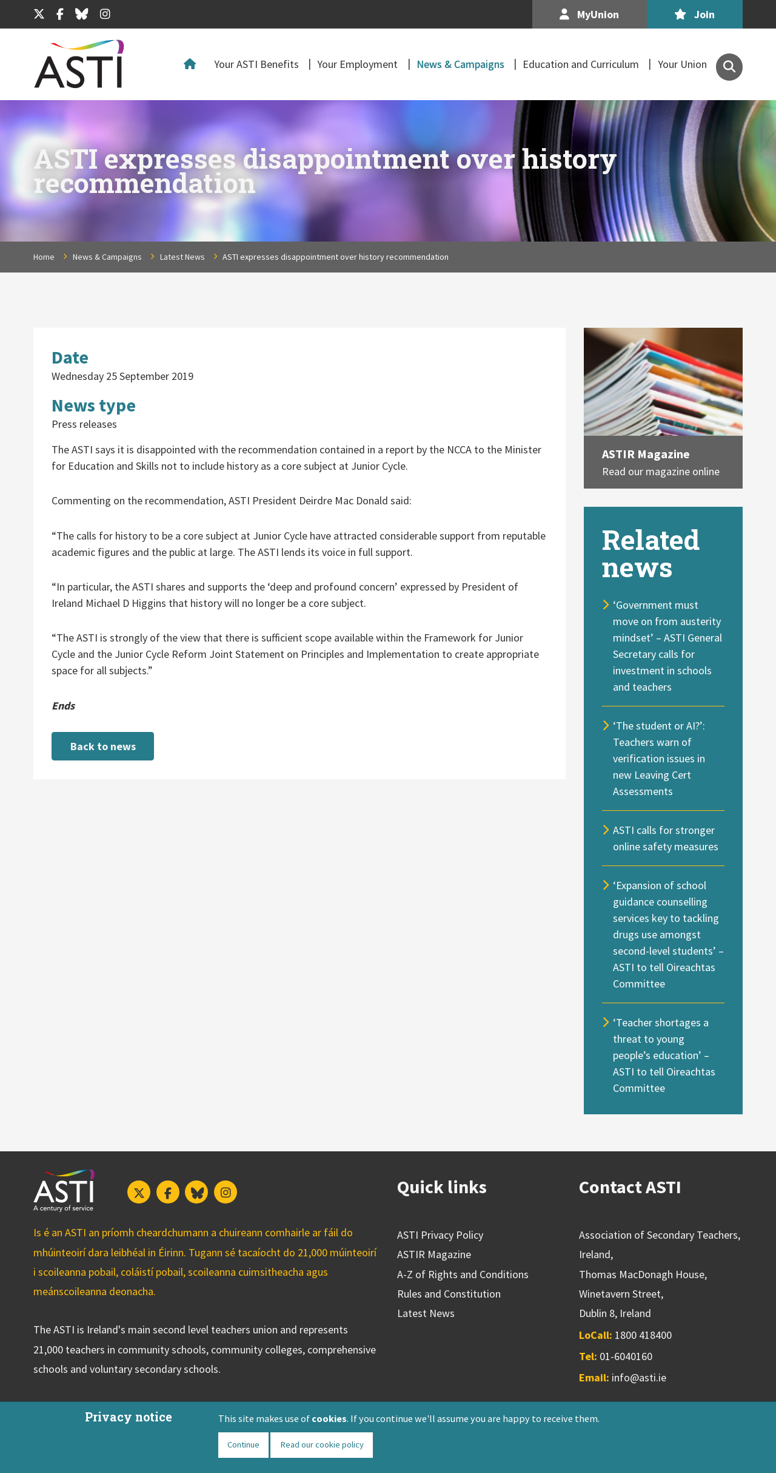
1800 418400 (643, 1335)
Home (193, 64)
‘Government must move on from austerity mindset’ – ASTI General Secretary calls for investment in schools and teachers (667, 646)
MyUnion (589, 14)
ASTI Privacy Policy (440, 1235)
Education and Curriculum (581, 64)
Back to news (103, 746)
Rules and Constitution (449, 1294)
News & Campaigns (460, 64)
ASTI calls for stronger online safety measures (665, 838)
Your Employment (357, 64)
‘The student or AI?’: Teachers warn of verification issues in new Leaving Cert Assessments (659, 758)
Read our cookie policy (322, 1444)
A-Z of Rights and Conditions (463, 1274)
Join (694, 14)
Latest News (182, 256)
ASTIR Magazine (646, 453)
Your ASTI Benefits (256, 64)
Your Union (682, 64)
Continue (243, 1444)
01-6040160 (626, 1356)
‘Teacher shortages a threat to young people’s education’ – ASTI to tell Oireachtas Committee (664, 1055)
